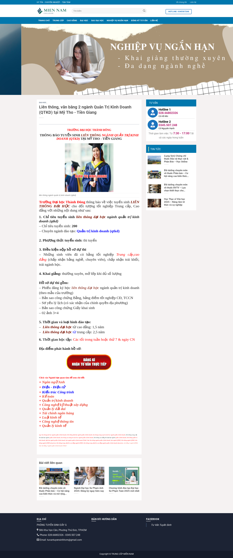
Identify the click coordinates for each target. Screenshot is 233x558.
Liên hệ (193, 2)
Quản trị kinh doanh (57, 400)
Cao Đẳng (72, 20)
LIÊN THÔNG (91, 135)
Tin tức (155, 149)
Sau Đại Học (97, 20)
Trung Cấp (58, 20)
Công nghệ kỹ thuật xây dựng (65, 405)
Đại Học (84, 20)
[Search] (144, 11)
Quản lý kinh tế (54, 426)
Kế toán (48, 396)
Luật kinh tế (51, 417)
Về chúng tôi (181, 2)
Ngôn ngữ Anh (53, 382)
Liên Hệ (154, 20)
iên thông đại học (58, 327)
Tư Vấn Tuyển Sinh (161, 524)
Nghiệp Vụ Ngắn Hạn (117, 20)
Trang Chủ (44, 20)
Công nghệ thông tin (58, 421)
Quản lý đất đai (54, 409)
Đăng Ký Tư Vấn (139, 20)
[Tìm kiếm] (109, 10)
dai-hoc (43, 103)
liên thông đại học (91, 217)
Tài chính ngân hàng (58, 413)
